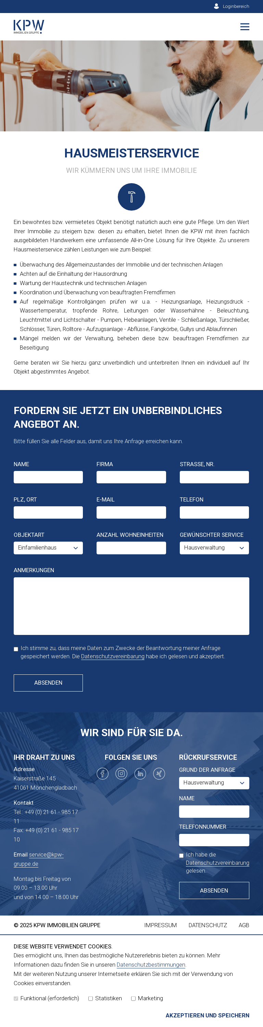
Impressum (160, 925)
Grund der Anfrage (207, 769)
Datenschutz (208, 925)
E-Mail (106, 499)
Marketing (147, 998)
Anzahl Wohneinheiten (130, 534)
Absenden (48, 682)
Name (21, 464)
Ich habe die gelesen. (214, 862)
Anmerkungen (34, 570)
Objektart (29, 534)
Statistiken (105, 998)
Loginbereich (236, 6)
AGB (244, 925)
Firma (105, 464)
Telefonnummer (202, 826)
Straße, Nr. (197, 464)
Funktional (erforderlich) (46, 998)
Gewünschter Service (211, 534)
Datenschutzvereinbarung (113, 656)
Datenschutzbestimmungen (151, 964)
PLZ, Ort (25, 499)
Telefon (191, 499)
